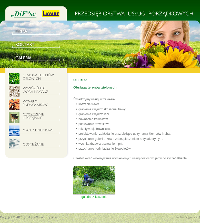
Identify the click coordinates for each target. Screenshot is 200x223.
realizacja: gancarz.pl (188, 217)
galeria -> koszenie (94, 195)
